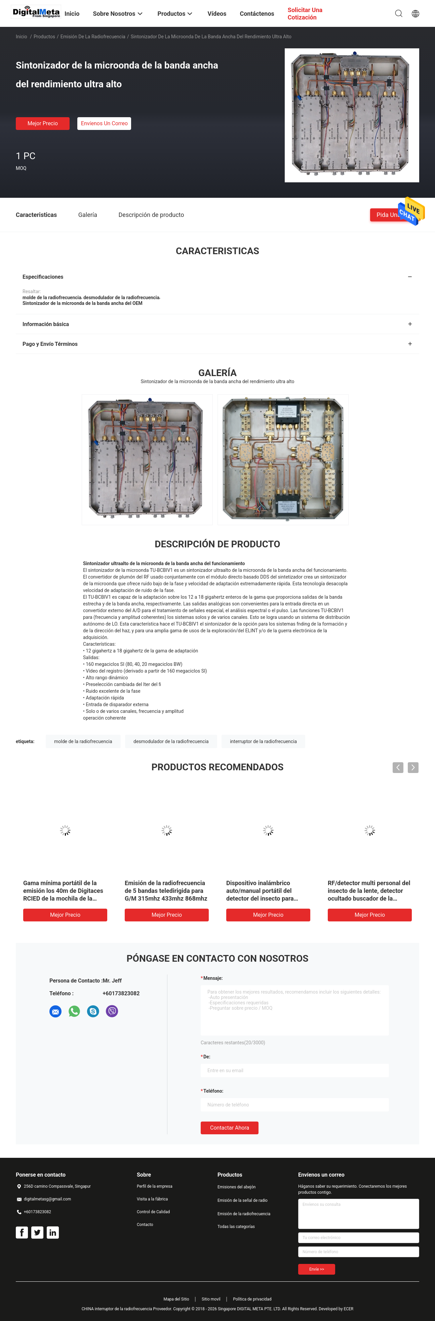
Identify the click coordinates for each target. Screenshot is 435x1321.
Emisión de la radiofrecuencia (93, 36)
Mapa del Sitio (176, 1299)
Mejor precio (43, 123)
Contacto (145, 1224)
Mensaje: (213, 978)
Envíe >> (316, 1269)
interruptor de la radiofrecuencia (263, 741)
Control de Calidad (153, 1212)
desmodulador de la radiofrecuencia (171, 741)
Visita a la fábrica (152, 1199)
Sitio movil (211, 1299)
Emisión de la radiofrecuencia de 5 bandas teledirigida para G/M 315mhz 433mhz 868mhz (166, 890)
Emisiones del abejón (236, 1187)
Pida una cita (395, 214)
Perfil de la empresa (154, 1186)
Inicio (21, 36)
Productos (44, 36)
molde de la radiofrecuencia (83, 741)
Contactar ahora (229, 1128)
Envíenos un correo (104, 123)
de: (206, 1056)
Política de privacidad (252, 1299)
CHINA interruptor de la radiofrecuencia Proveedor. (127, 1309)
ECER (348, 1309)
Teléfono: (213, 1091)
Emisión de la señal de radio (242, 1200)
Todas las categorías (236, 1226)
